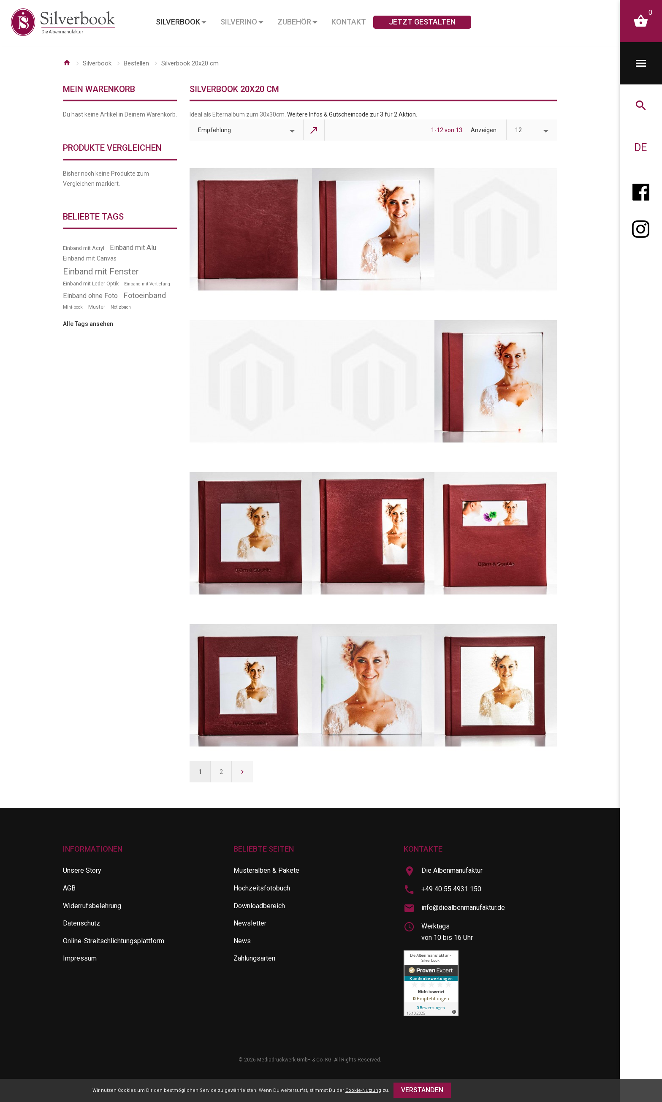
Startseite (67, 62)
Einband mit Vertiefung (147, 284)
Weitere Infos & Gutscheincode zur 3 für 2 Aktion (351, 114)
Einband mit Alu (133, 248)
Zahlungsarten (254, 958)
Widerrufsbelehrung (92, 906)
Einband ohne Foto (90, 296)
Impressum (80, 958)
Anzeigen (483, 130)
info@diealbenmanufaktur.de (463, 908)
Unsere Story (82, 870)
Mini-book (73, 307)
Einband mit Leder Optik (91, 283)
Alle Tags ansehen (88, 323)
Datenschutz (81, 923)
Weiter (242, 771)
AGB (69, 888)
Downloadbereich (259, 906)
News (242, 941)
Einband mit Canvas (90, 258)
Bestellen (136, 63)
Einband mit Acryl (83, 248)
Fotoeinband (144, 295)
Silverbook (97, 63)
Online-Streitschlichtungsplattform (113, 941)
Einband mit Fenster (101, 271)
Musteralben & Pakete (266, 870)
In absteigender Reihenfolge (314, 130)
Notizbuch (121, 307)
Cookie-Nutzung (363, 1090)
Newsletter (249, 923)
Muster (96, 307)
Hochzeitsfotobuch (261, 888)
